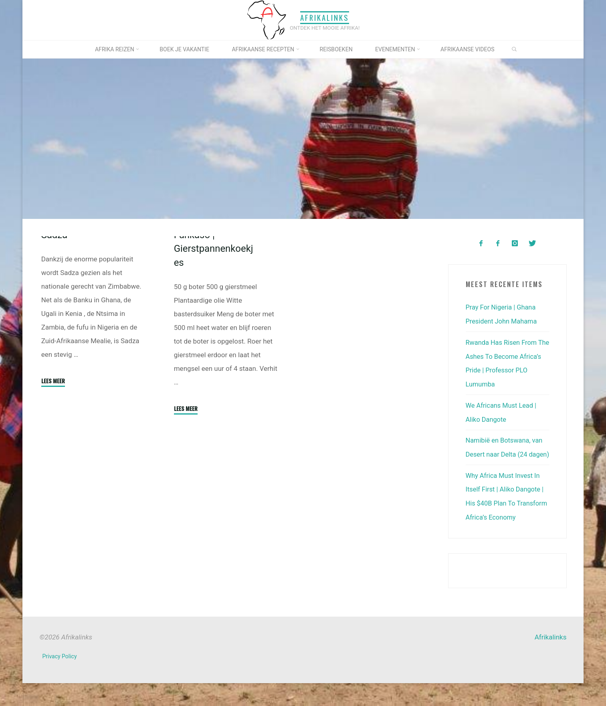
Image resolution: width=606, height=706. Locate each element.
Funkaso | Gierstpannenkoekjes (214, 314)
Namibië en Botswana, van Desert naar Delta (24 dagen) (506, 451)
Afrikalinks (324, 17)
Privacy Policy (59, 679)
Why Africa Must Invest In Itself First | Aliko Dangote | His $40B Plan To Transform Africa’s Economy (506, 513)
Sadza (55, 300)
